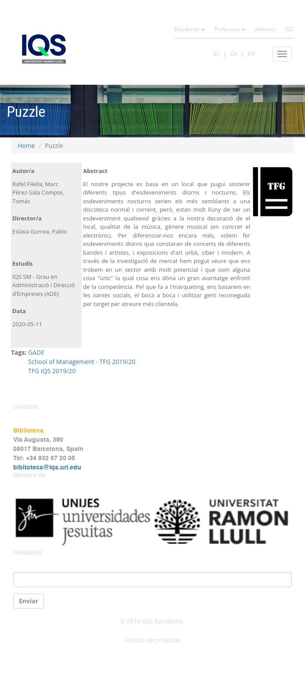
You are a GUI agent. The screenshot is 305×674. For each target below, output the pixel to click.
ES (216, 54)
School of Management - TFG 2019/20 (81, 361)
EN (251, 54)
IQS (289, 29)
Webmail (265, 29)
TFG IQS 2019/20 (52, 371)
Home (26, 145)
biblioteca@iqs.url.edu (47, 468)
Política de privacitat (153, 641)
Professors (229, 29)
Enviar (28, 601)
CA (233, 54)
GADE (36, 352)
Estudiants (189, 29)
